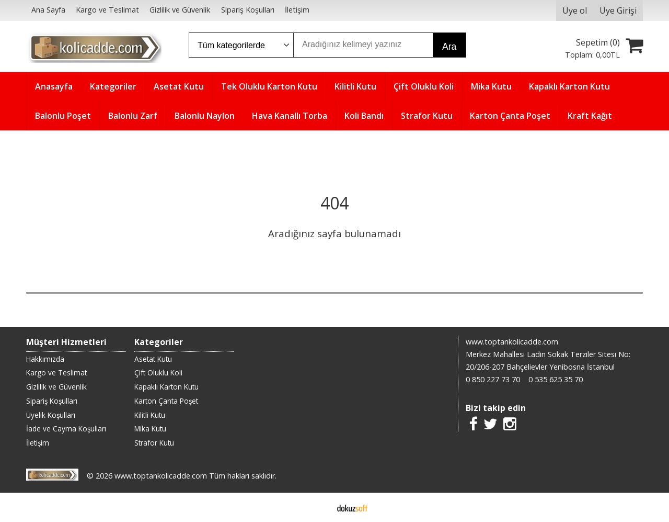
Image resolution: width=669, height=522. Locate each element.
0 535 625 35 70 (555, 379)
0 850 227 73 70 (493, 379)
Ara (449, 46)
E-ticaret (318, 507)
